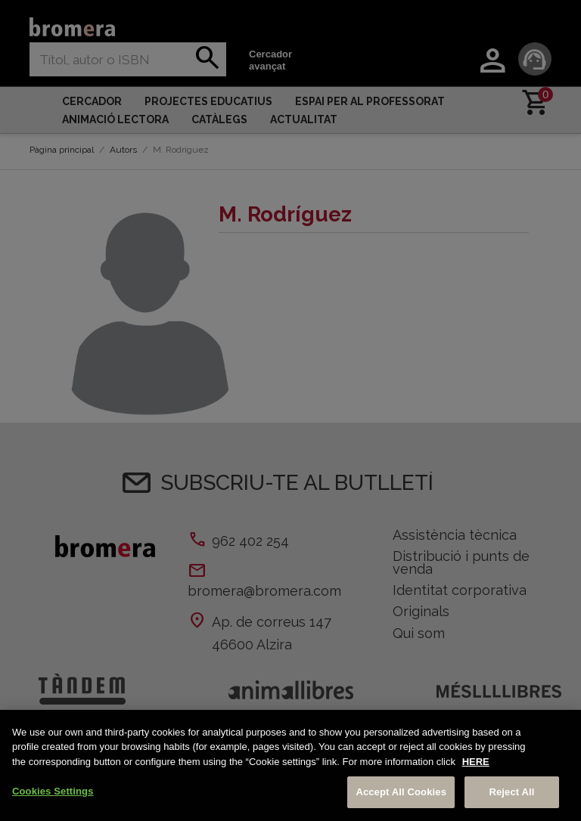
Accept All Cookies (401, 792)
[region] (290, 765)
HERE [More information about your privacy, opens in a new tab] (475, 761)
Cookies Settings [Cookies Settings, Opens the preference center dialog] (53, 791)
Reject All (511, 792)
